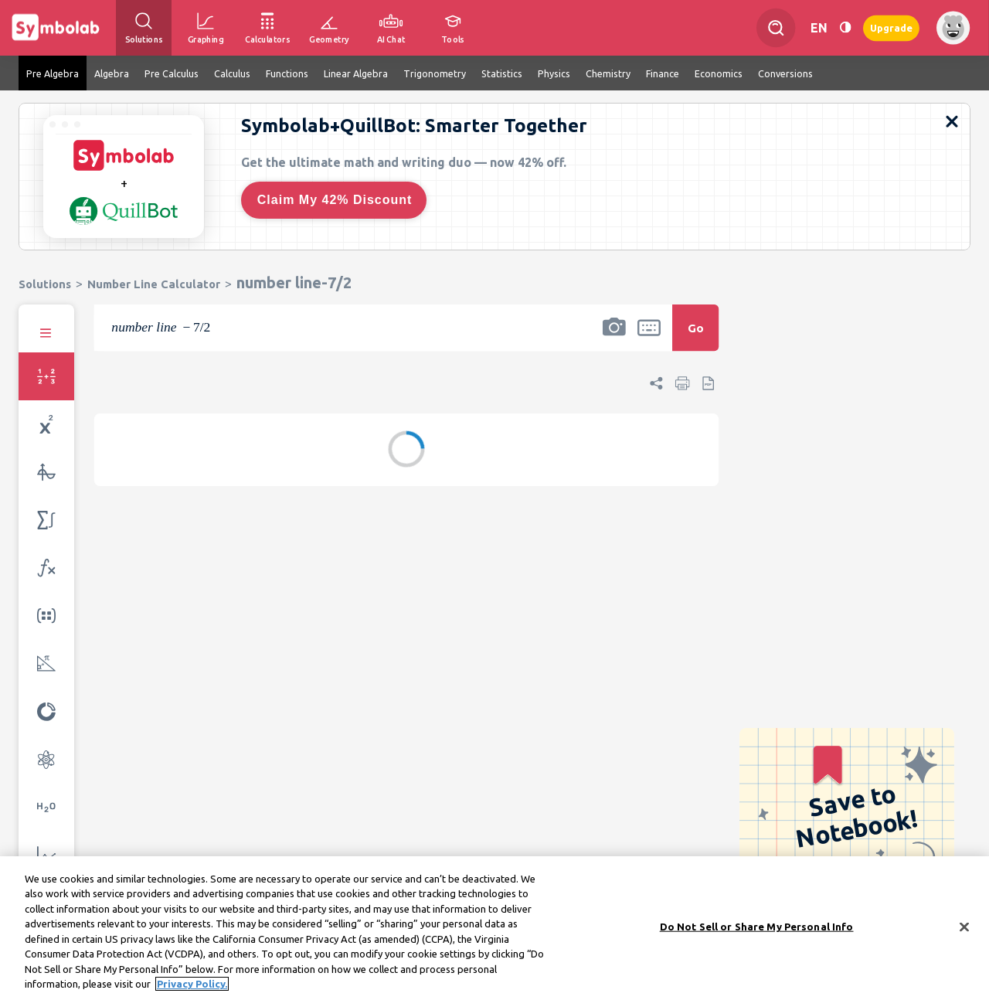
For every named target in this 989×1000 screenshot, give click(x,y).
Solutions (45, 284)
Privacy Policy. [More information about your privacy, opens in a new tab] (192, 983)
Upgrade (891, 27)
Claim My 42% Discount (335, 199)
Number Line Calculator (153, 284)
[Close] (964, 927)
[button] (614, 338)
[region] (494, 928)
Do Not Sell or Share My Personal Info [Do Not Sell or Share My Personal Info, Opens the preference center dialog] (757, 926)
